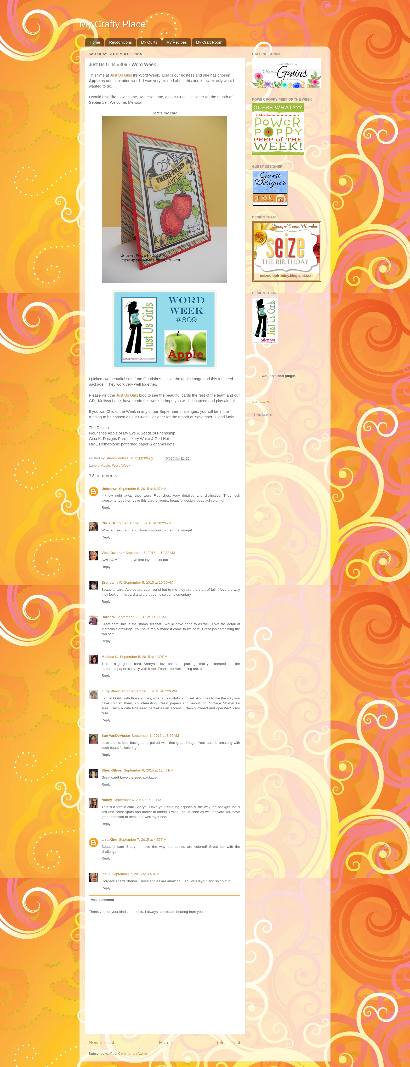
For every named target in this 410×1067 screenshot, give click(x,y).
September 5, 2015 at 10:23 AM (147, 523)
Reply (106, 507)
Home (95, 42)
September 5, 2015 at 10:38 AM (150, 553)
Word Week (121, 465)
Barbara (108, 617)
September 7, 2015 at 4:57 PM (143, 840)
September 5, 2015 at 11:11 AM (141, 617)
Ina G (105, 874)
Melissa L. (109, 657)
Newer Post (101, 1042)
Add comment (102, 900)
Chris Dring (111, 523)
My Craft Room (209, 42)
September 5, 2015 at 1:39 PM (144, 657)
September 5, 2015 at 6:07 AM (142, 489)
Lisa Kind (109, 840)
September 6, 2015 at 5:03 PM (137, 800)
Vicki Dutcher (112, 553)
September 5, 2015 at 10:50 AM (148, 582)
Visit (261, 402)
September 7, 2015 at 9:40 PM (136, 874)
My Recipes (176, 42)
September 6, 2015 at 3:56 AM (155, 736)
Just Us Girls (121, 75)
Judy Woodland (114, 691)
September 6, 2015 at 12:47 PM (149, 770)
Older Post (228, 1042)
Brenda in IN (111, 582)
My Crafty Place (112, 24)
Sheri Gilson (111, 770)
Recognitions (120, 42)
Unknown (109, 489)
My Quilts (149, 42)
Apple (105, 465)
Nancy (106, 800)
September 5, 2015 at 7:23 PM (153, 691)
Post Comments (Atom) (128, 1054)
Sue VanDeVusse (115, 736)
